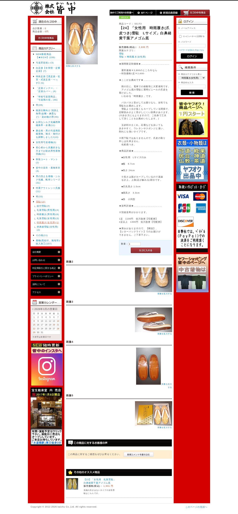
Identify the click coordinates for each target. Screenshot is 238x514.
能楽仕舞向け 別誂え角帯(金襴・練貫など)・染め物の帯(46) (47, 113)
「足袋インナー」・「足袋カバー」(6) (47, 89)
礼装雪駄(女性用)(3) (48, 218)
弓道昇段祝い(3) (45, 62)
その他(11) (42, 235)
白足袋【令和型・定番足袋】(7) (48, 69)
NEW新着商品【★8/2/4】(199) (45, 55)
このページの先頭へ (196, 507)
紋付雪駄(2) (43, 206)
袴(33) (39, 196)
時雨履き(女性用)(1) (48, 222)
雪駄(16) (41, 201)
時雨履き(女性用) (136, 56)
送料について (38, 284)
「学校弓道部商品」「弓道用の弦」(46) (47, 98)
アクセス (36, 292)
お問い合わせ (38, 260)
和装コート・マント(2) (47, 161)
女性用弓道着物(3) (46, 142)
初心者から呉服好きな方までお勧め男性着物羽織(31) (48, 150)
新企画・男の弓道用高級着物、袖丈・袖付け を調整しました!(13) (48, 133)
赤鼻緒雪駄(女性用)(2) (47, 228)
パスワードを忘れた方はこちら (191, 50)
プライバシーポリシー (43, 276)
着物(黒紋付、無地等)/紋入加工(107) (48, 242)
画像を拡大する (73, 66)
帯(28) (39, 105)
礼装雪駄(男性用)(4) (48, 210)
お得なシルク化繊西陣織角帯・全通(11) (48, 123)
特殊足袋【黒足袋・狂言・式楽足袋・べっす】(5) (48, 79)
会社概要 (36, 252)
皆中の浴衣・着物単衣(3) (48, 169)
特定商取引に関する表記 (44, 268)
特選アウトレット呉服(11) (48, 189)
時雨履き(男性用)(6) (48, 214)
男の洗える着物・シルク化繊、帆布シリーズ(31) (48, 179)
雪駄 (121, 53)
